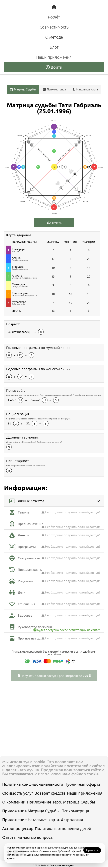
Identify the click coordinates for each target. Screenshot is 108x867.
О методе (54, 37)
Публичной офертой (69, 851)
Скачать (54, 222)
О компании (13, 802)
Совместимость (54, 27)
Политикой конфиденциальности (26, 854)
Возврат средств (50, 793)
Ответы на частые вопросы (27, 837)
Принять (92, 850)
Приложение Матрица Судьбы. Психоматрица (45, 811)
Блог (54, 47)
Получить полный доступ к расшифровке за (54, 675)
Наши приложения (54, 57)
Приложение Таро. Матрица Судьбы (61, 802)
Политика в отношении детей (63, 828)
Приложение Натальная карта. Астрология (42, 819)
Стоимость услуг (17, 793)
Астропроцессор (17, 828)
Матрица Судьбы (23, 89)
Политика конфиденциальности (32, 784)
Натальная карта (85, 89)
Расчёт (54, 17)
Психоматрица (54, 89)
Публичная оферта (82, 784)
